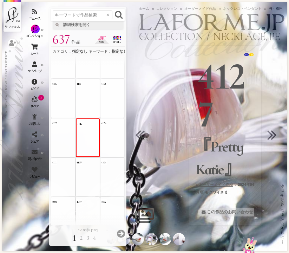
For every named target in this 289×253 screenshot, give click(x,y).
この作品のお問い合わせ (230, 212)
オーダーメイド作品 (215, 184)
